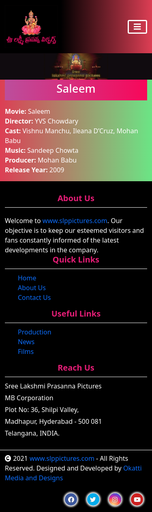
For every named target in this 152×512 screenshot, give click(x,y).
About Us (32, 287)
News (26, 341)
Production (34, 332)
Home (27, 277)
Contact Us (34, 297)
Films (26, 351)
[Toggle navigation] (137, 27)
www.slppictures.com (75, 220)
